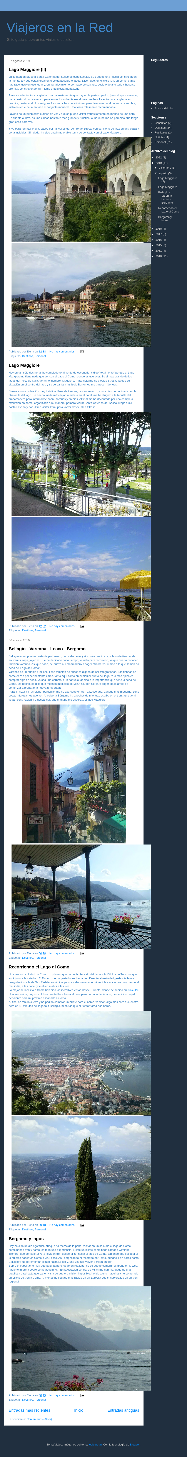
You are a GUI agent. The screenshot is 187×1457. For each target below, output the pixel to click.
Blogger (135, 1444)
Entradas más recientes (29, 1410)
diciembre (165, 167)
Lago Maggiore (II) (27, 69)
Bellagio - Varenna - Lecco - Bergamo (47, 648)
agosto (163, 173)
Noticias (160, 137)
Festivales (161, 132)
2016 (159, 239)
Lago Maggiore (24, 365)
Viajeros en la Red (60, 27)
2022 (159, 157)
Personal (40, 356)
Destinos (27, 356)
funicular (133, 990)
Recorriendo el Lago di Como (39, 967)
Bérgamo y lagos (26, 1238)
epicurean (95, 1444)
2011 (159, 250)
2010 (159, 256)
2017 (159, 234)
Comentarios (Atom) (39, 1419)
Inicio (78, 1410)
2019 (159, 163)
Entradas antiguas (123, 1410)
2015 (159, 245)
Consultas (161, 123)
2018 (159, 228)
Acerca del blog (164, 108)
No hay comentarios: (62, 351)
